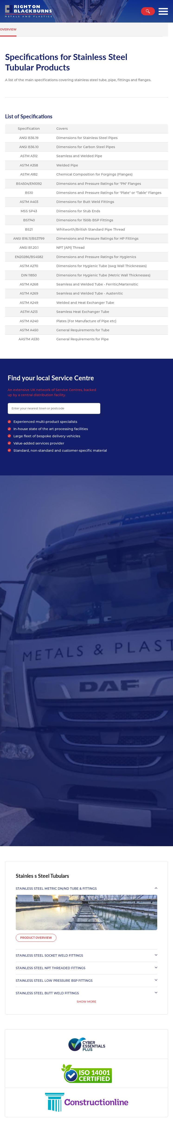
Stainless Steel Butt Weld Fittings (86, 993)
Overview (8, 29)
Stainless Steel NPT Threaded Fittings (86, 968)
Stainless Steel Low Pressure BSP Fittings (86, 980)
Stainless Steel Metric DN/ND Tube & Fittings (86, 888)
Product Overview (36, 937)
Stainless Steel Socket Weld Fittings (86, 955)
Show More (86, 1001)
